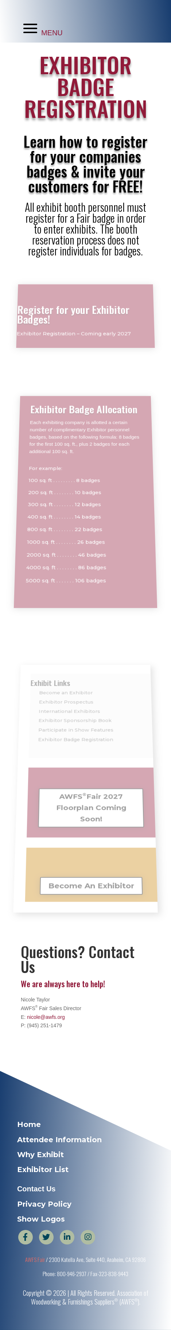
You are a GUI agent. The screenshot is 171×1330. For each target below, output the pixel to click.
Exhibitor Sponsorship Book (75, 732)
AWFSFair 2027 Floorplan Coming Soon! (91, 803)
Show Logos (41, 1219)
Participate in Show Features (76, 739)
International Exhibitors (70, 725)
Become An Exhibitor (91, 874)
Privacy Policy (44, 1204)
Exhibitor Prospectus (66, 717)
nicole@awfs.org (46, 1017)
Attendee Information (59, 1139)
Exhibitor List (43, 1169)
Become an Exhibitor (67, 710)
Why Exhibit (40, 1154)
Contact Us (36, 1189)
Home (29, 1124)
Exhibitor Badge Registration (76, 747)
